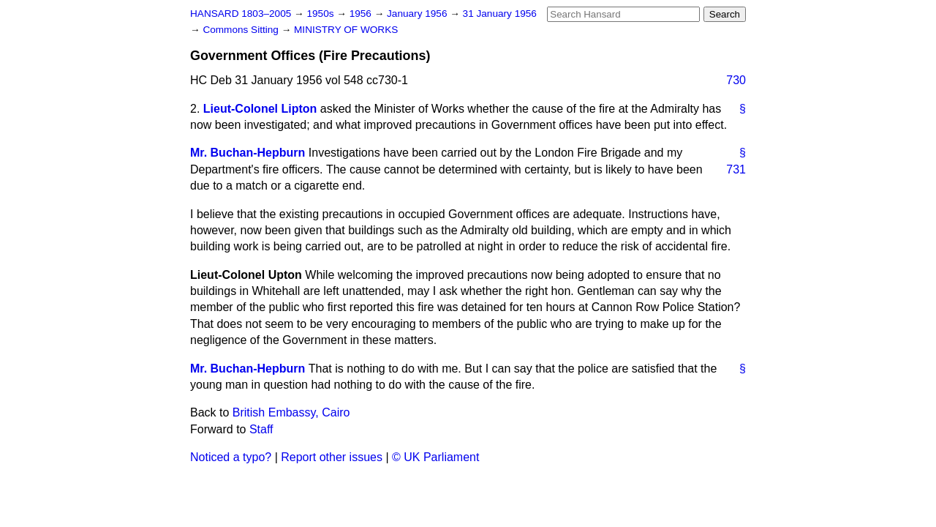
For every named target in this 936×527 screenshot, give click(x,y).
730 (736, 80)
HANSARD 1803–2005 (240, 13)
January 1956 (418, 13)
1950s (321, 13)
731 (736, 169)
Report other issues (331, 457)
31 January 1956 (500, 13)
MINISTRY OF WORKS (346, 29)
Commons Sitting (242, 29)
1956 (362, 13)
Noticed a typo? (230, 457)
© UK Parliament (435, 457)
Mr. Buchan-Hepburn (247, 152)
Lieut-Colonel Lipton (260, 108)
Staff (261, 429)
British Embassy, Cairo (291, 412)
